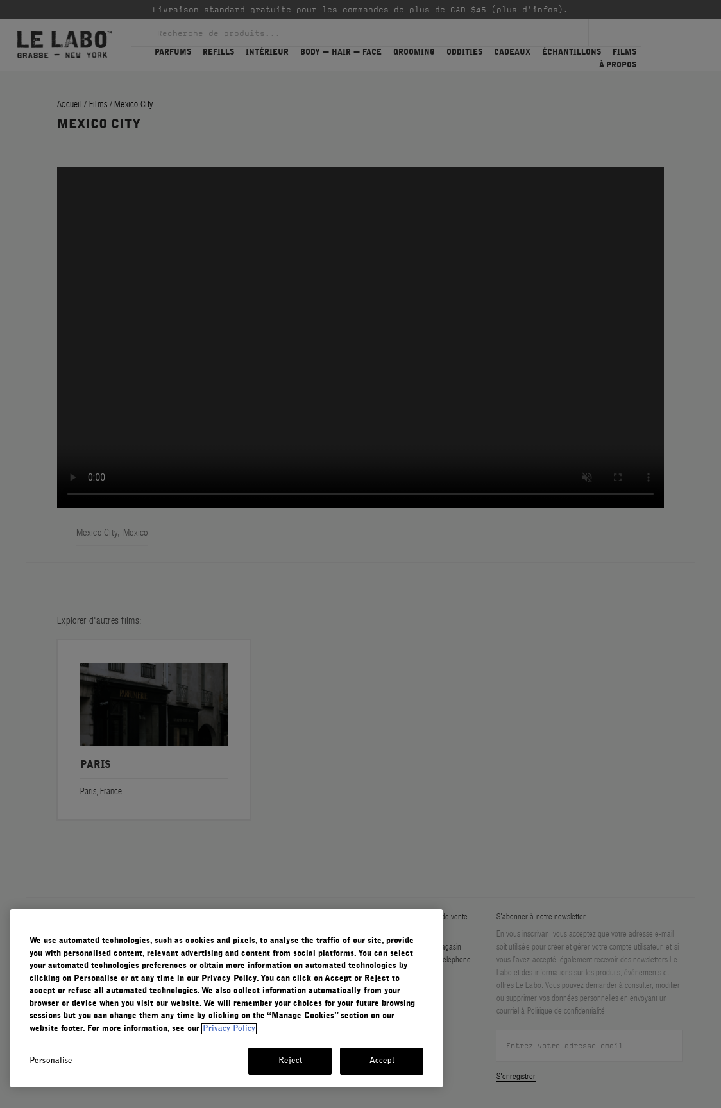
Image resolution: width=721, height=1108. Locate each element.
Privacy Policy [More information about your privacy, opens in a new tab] (229, 1029)
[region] (226, 998)
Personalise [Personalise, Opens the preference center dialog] (51, 1061)
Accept (382, 1061)
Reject (290, 1061)
